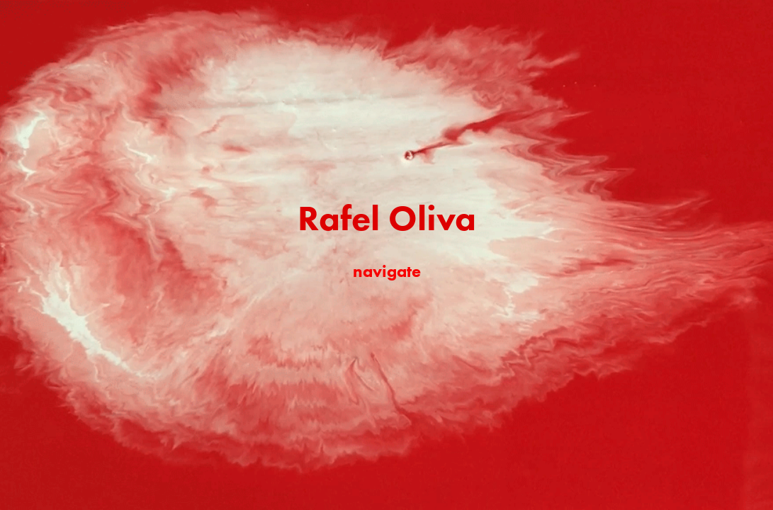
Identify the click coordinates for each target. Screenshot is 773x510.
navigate (387, 271)
